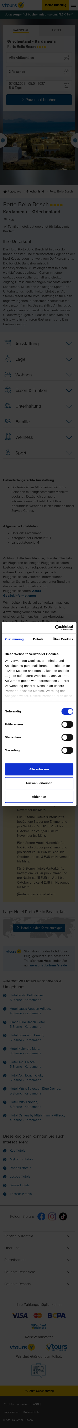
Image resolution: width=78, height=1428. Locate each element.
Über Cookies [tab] (63, 639)
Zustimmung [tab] (14, 639)
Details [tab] (38, 639)
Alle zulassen (39, 769)
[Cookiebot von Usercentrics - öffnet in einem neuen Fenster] (55, 627)
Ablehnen (39, 796)
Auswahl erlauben (39, 783)
